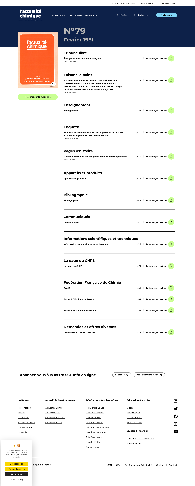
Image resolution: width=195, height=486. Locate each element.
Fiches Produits (134, 422)
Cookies (160, 465)
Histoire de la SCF (26, 422)
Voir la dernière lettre (147, 374)
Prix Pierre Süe (93, 417)
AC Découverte (134, 417)
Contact (173, 465)
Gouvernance (25, 427)
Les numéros (75, 15)
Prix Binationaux (94, 437)
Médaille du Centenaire (97, 427)
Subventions (92, 447)
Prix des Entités (93, 442)
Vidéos (130, 407)
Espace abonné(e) (167, 3)
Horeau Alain (71, 159)
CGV (118, 465)
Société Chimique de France (124, 3)
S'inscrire (120, 374)
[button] (141, 15)
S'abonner (166, 15)
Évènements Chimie (55, 417)
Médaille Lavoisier (94, 422)
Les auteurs (91, 15)
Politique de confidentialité (138, 465)
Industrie (22, 432)
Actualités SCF (52, 412)
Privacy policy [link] (16, 479)
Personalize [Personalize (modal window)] (16, 474)
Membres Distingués (96, 432)
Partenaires (23, 417)
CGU (109, 465)
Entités (21, 412)
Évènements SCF (53, 422)
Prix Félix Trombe (95, 412)
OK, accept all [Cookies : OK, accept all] (16, 464)
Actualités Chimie (53, 407)
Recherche (141, 15)
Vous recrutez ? (135, 443)
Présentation (58, 15)
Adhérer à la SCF (148, 3)
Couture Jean (71, 61)
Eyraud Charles (72, 92)
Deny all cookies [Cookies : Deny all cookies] (17, 469)
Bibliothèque (133, 412)
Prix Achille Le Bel (95, 407)
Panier (122, 15)
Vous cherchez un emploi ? (140, 438)
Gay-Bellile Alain (72, 138)
